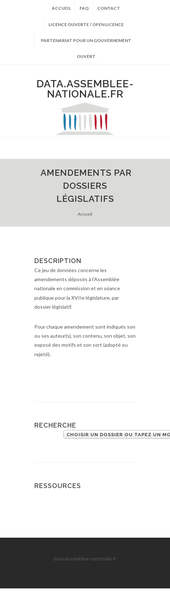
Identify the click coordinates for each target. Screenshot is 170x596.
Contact (108, 8)
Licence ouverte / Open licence (86, 24)
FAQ (84, 8)
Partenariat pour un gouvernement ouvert (86, 43)
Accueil (61, 8)
